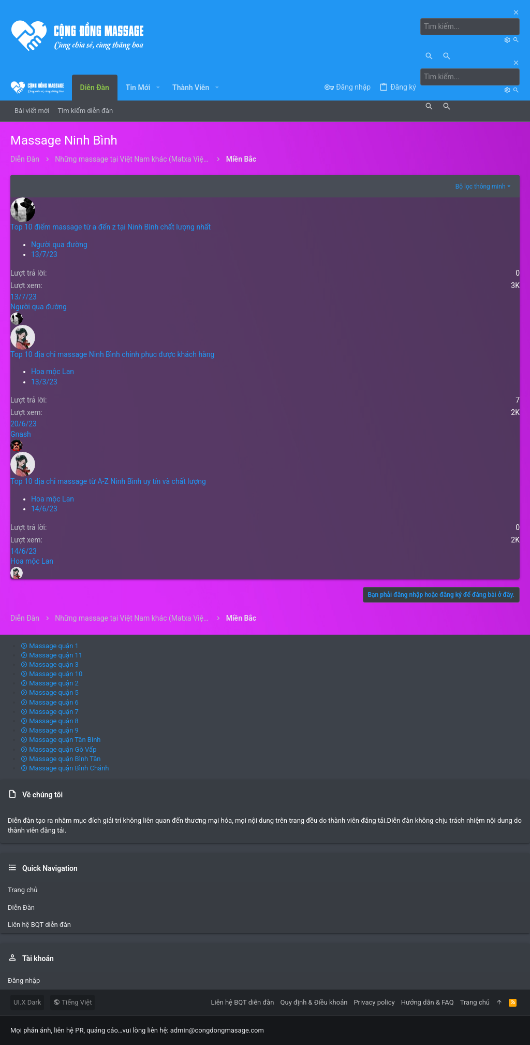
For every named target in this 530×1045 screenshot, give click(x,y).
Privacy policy (374, 1002)
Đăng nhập (24, 980)
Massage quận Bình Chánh (65, 768)
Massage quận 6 (50, 702)
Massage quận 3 (50, 664)
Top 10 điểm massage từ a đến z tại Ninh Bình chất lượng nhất (110, 227)
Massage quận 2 (50, 683)
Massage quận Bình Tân (61, 759)
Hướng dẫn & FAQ (427, 1002)
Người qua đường (59, 244)
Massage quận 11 (51, 655)
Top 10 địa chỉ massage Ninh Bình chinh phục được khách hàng (112, 354)
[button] (157, 87)
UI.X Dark (27, 1002)
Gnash (20, 434)
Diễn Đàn (21, 907)
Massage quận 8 (50, 721)
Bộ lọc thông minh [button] (480, 186)
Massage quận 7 (50, 711)
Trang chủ (22, 890)
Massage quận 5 (50, 692)
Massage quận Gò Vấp (58, 749)
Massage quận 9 (50, 730)
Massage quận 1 (50, 646)
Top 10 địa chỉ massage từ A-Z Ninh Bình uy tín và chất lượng (108, 481)
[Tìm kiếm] (470, 27)
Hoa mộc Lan (52, 371)
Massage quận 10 (51, 674)
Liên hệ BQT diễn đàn (39, 924)
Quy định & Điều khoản (314, 1002)
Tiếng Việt (72, 1002)
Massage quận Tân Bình (61, 739)
